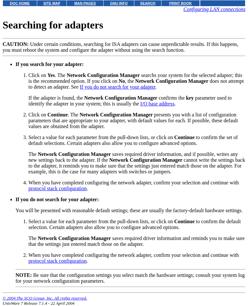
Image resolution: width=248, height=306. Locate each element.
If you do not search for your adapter (117, 87)
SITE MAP (51, 3)
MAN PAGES (85, 3)
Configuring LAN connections (214, 9)
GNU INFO (119, 3)
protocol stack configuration (57, 188)
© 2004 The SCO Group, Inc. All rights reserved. (45, 298)
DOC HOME (20, 3)
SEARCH (147, 3)
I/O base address (157, 103)
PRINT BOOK (180, 3)
